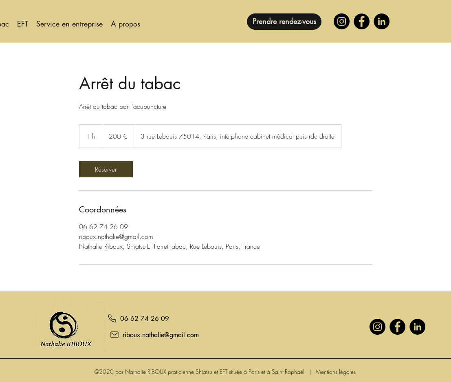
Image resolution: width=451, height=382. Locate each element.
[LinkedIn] (381, 21)
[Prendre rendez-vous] (284, 21)
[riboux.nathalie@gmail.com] (150, 335)
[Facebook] (362, 21)
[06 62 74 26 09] (137, 318)
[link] (106, 169)
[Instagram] (342, 21)
